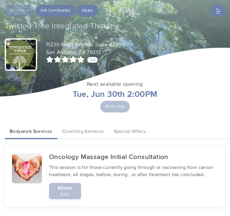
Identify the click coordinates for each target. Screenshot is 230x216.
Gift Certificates (55, 10)
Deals (87, 10)
